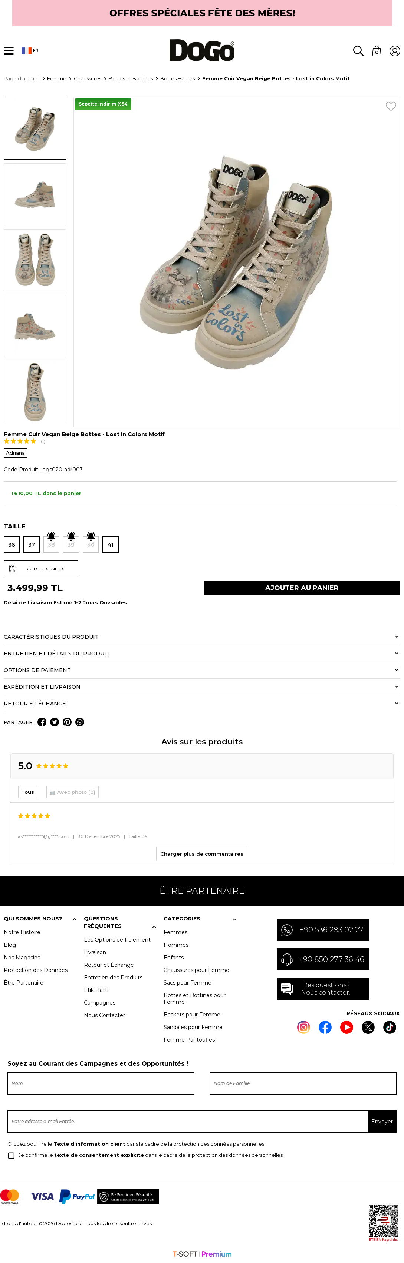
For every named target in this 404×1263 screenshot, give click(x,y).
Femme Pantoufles (189, 1039)
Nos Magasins (22, 956)
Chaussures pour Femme (196, 969)
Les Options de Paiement (117, 939)
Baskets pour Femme (192, 1013)
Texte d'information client (89, 1143)
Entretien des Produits (113, 976)
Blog (10, 944)
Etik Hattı (96, 989)
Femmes (175, 931)
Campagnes (99, 1002)
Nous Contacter (104, 1014)
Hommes (176, 944)
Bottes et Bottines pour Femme (195, 998)
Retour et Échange (109, 964)
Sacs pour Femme (187, 982)
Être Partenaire (23, 982)
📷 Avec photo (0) (72, 792)
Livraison (95, 951)
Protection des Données (36, 969)
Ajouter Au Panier (302, 588)
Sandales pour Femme (193, 1026)
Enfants (174, 956)
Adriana (15, 452)
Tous (27, 792)
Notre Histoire (22, 931)
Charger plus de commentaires (201, 853)
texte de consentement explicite (99, 1154)
